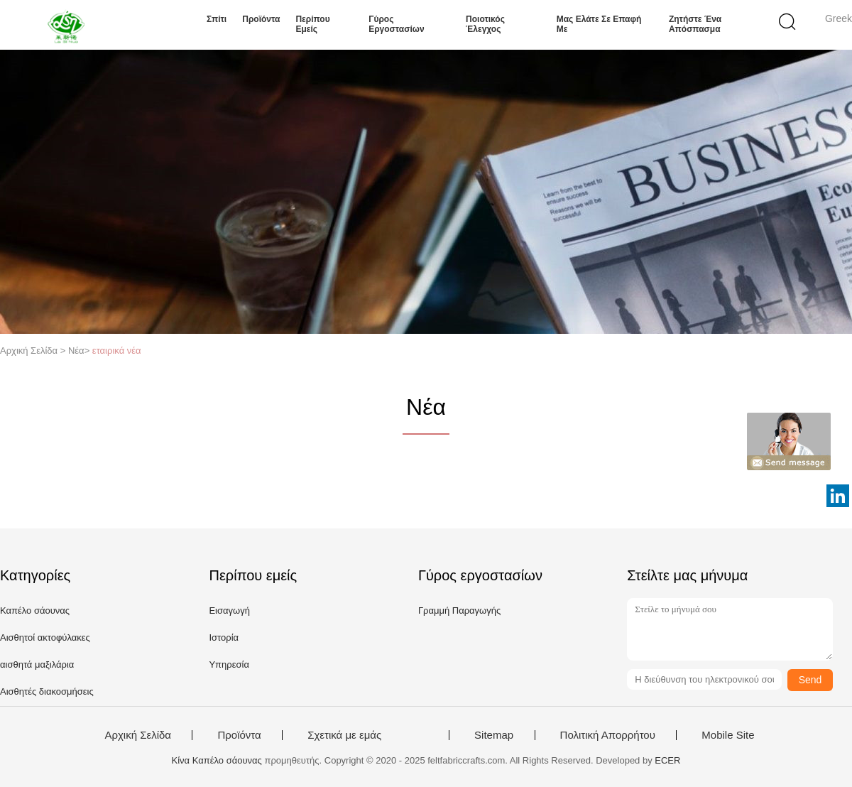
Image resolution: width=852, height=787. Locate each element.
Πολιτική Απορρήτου (607, 735)
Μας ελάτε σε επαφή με (599, 24)
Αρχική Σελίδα (137, 735)
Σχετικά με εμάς (344, 735)
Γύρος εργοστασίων (396, 24)
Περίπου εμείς (312, 24)
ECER (667, 760)
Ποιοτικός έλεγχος (485, 24)
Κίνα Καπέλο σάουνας (217, 760)
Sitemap (493, 735)
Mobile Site (727, 735)
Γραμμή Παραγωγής (459, 610)
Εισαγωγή (229, 610)
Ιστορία (224, 637)
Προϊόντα (261, 19)
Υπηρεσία (229, 664)
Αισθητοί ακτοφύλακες (45, 637)
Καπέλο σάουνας (35, 610)
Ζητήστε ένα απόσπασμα (695, 24)
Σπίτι (216, 19)
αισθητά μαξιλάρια (37, 664)
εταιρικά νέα (116, 350)
